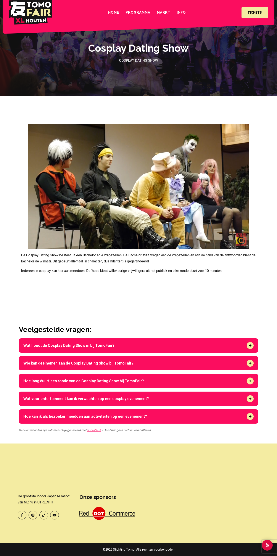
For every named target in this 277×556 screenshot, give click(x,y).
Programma (138, 12)
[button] (250, 345)
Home (113, 12)
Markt (163, 12)
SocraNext (94, 430)
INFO (181, 12)
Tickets (255, 12)
